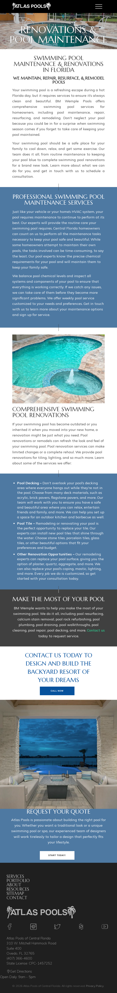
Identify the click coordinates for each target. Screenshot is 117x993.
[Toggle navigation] (99, 6)
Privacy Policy (94, 986)
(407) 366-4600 (19, 958)
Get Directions (19, 972)
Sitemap (15, 893)
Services (15, 876)
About (14, 885)
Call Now (57, 691)
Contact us (96, 630)
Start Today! (57, 855)
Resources (18, 889)
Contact (17, 898)
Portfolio (18, 880)
